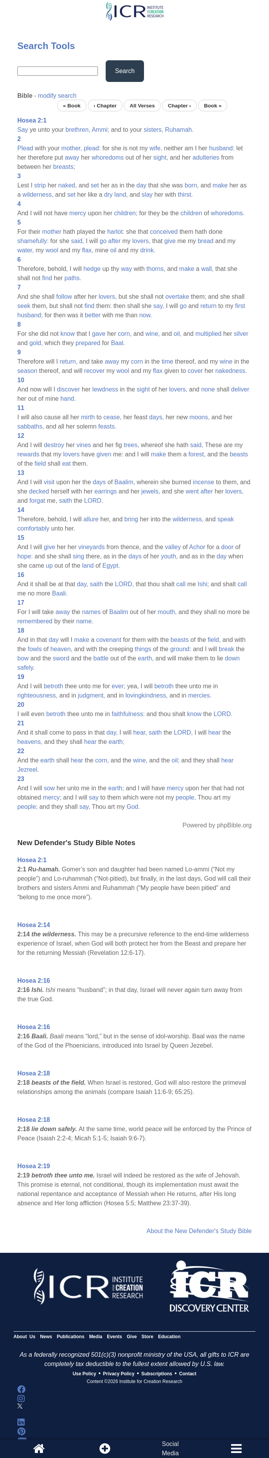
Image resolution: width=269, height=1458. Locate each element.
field (40, 463)
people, (186, 797)
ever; (118, 686)
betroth (53, 686)
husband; (30, 315)
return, (68, 361)
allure (91, 519)
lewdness (105, 389)
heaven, (61, 649)
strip (40, 185)
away (72, 157)
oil (113, 250)
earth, (146, 658)
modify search (57, 95)
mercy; (52, 797)
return (208, 306)
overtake (177, 296)
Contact (188, 1373)
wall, (207, 268)
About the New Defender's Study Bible (199, 1231)
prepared (87, 343)
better (93, 315)
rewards (28, 454)
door (227, 547)
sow (49, 788)
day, (82, 584)
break (226, 649)
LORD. (93, 500)
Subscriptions (156, 1373)
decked (39, 491)
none (208, 389)
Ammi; (100, 129)
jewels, (150, 491)
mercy (77, 213)
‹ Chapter (105, 105)
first (240, 306)
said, (77, 241)
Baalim (118, 612)
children (191, 213)
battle (100, 658)
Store (148, 1336)
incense (203, 482)
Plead (25, 148)
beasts (239, 454)
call (180, 584)
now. (145, 315)
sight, (160, 157)
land (88, 565)
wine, (153, 333)
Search (125, 71)
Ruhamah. (179, 129)
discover (68, 389)
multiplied (208, 333)
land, (121, 194)
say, (158, 306)
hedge (92, 268)
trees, (131, 445)
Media (95, 1336)
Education (169, 1336)
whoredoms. (228, 213)
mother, (72, 148)
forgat (37, 500)
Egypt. (111, 565)
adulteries (205, 157)
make (220, 185)
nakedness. (231, 370)
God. (133, 806)
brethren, (77, 129)
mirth (88, 417)
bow (23, 658)
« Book (72, 105)
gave (99, 333)
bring (131, 519)
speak (226, 519)
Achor (197, 547)
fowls (34, 649)
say (94, 797)
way (126, 268)
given (103, 454)
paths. (73, 278)
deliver (240, 389)
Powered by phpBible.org (217, 825)
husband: (222, 148)
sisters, (153, 129)
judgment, (91, 695)
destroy (54, 445)
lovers (71, 454)
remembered (35, 621)
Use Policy (84, 1373)
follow (64, 296)
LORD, (124, 584)
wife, (155, 148)
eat (66, 463)
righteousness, (37, 695)
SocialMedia (170, 1448)
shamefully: (33, 241)
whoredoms (108, 157)
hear (214, 732)
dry (108, 194)
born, (192, 185)
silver (241, 333)
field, (214, 639)
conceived (164, 231)
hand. (68, 398)
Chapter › (179, 105)
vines (84, 445)
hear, (140, 732)
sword (61, 658)
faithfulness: (127, 714)
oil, (178, 333)
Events (114, 1336)
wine (226, 361)
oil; (175, 760)
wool (52, 250)
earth (47, 760)
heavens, (30, 741)
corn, (125, 333)
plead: (92, 148)
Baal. (118, 343)
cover (195, 370)
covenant (108, 639)
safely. (26, 667)
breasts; (64, 166)
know (67, 333)
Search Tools (46, 46)
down (232, 658)
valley (173, 547)
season (27, 370)
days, (156, 417)
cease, (112, 417)
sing (78, 556)
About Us (25, 1336)
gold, (36, 343)
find (47, 278)
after (114, 241)
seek (24, 306)
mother (52, 231)
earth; (116, 741)
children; (125, 213)
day (142, 185)
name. (84, 621)
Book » (212, 105)
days (99, 482)
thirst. (185, 194)
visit (49, 482)
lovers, (141, 241)
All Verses (142, 105)
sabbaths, (30, 426)
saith (65, 500)
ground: (180, 649)
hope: (25, 556)
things (143, 649)
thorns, (155, 268)
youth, (169, 556)
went (192, 491)
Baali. (60, 593)
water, (25, 250)
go (102, 241)
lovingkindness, (146, 695)
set (95, 185)
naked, (67, 185)
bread (206, 241)
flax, (87, 250)
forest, (197, 454)
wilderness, (37, 194)
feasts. (107, 426)
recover (94, 370)
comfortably (33, 528)
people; (27, 806)
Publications (70, 1336)
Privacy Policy (118, 1373)
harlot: (115, 231)
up (49, 565)
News (46, 1336)
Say (22, 129)
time (167, 361)
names (91, 612)
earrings (105, 491)
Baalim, (125, 482)
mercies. (199, 695)
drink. (147, 250)
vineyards (91, 547)
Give (132, 1336)
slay (147, 194)
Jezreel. (28, 769)
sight (143, 389)
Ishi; (203, 584)
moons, (199, 417)
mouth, (167, 612)
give (169, 241)
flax (158, 370)
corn (137, 361)
